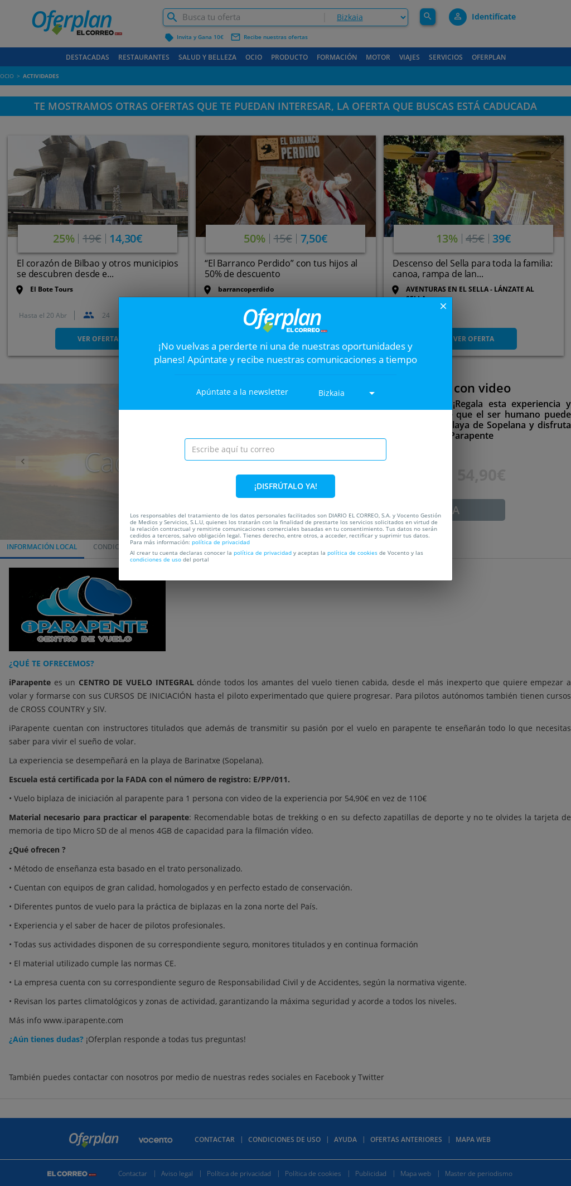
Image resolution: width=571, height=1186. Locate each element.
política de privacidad (221, 542)
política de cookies (352, 552)
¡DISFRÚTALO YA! (285, 486)
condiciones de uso (155, 559)
